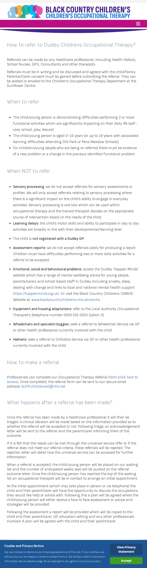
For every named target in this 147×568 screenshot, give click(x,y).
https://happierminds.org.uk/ (36, 293)
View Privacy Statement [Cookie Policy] (126, 549)
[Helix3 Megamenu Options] (138, 23)
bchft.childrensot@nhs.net (43, 386)
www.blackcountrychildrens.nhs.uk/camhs (65, 299)
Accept (126, 561)
